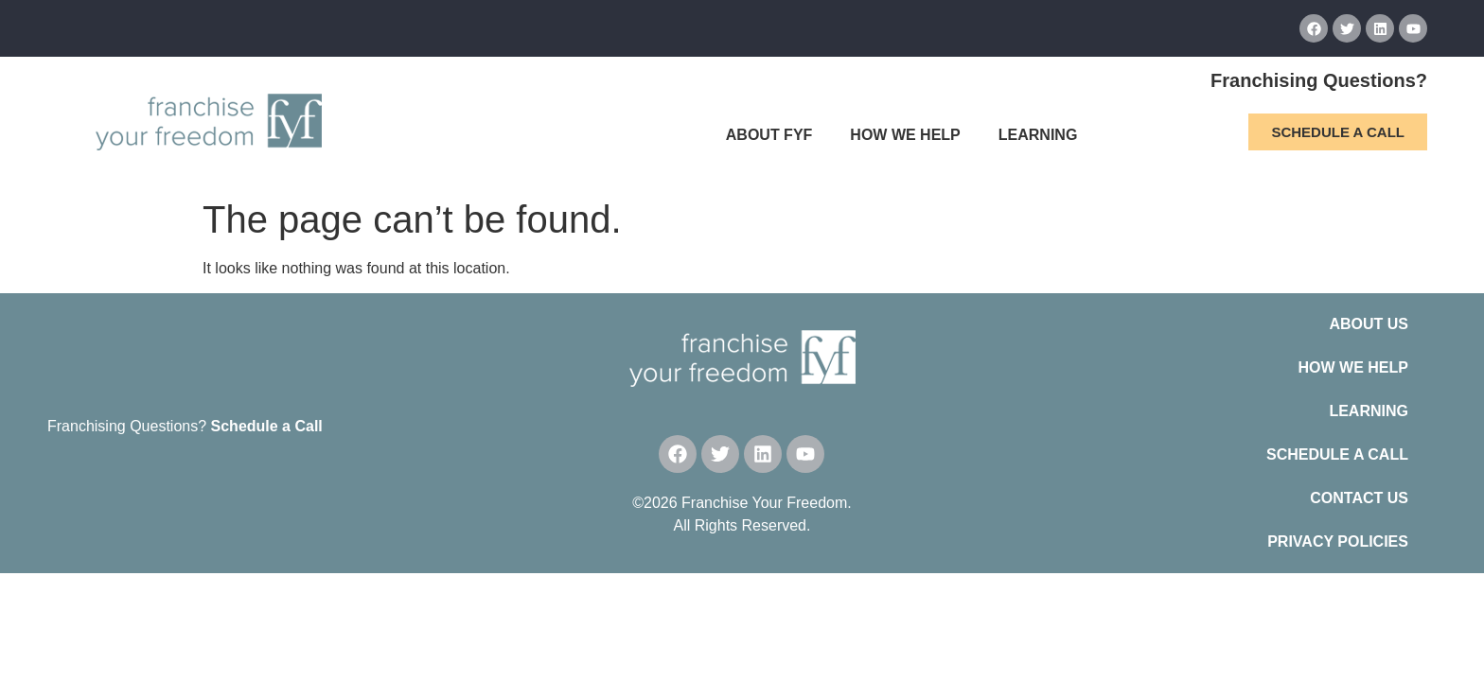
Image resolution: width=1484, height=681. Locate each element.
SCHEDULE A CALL (1337, 454)
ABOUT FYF (769, 135)
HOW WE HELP (905, 135)
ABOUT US (1368, 324)
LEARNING (1038, 135)
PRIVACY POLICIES (1337, 541)
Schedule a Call (267, 426)
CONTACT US (1359, 498)
